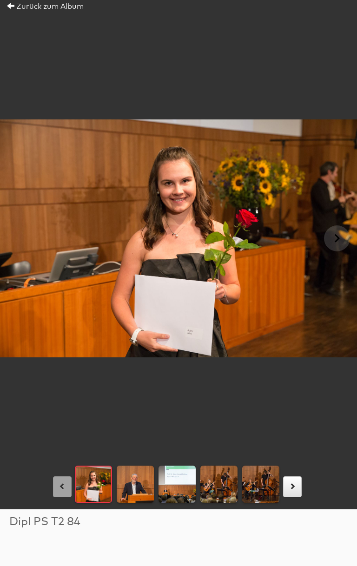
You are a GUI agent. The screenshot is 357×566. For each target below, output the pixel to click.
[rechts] (292, 486)
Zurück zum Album (45, 6)
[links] (62, 486)
